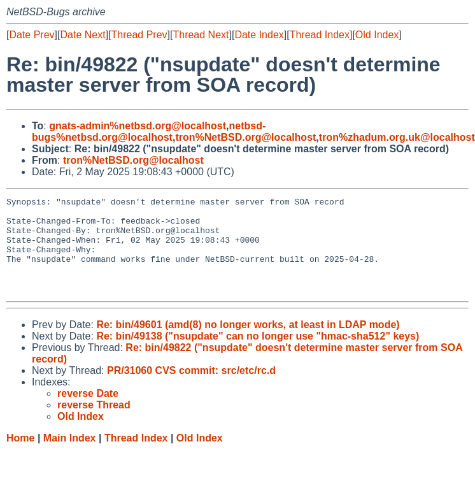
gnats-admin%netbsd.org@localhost (137, 125)
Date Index (258, 34)
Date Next (82, 34)
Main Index (69, 457)
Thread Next (201, 34)
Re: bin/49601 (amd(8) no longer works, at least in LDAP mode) (247, 343)
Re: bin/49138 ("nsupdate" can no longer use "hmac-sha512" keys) (257, 355)
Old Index (377, 34)
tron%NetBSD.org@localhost (245, 137)
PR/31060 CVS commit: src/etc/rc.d (191, 389)
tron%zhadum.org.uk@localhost (397, 137)
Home (20, 457)
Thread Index (320, 34)
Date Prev (31, 34)
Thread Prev (139, 34)
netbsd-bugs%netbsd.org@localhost (149, 131)
